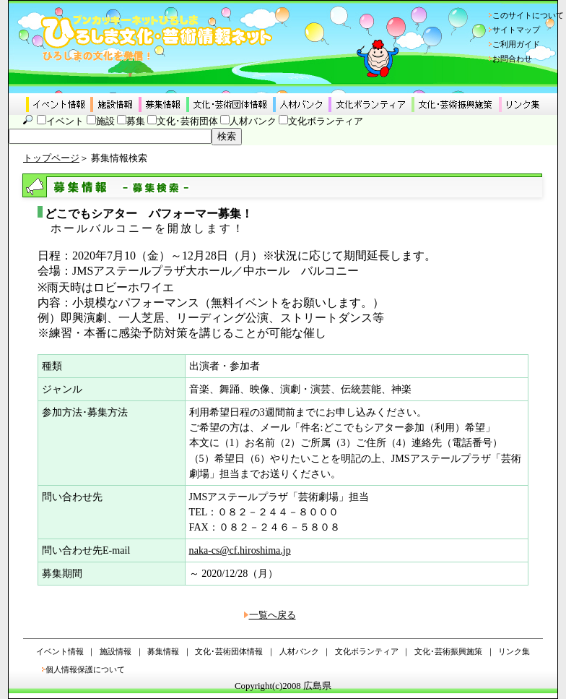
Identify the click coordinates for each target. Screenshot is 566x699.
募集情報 (163, 651)
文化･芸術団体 (187, 121)
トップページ (51, 158)
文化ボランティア (325, 121)
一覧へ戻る (272, 615)
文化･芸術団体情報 (229, 651)
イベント (65, 121)
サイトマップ (516, 29)
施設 (105, 121)
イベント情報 (60, 651)
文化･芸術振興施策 (448, 651)
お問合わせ (512, 58)
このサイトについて (528, 15)
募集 (135, 121)
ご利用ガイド (516, 44)
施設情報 (115, 651)
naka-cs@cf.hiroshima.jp (240, 550)
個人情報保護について (85, 669)
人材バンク (253, 121)
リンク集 (514, 651)
